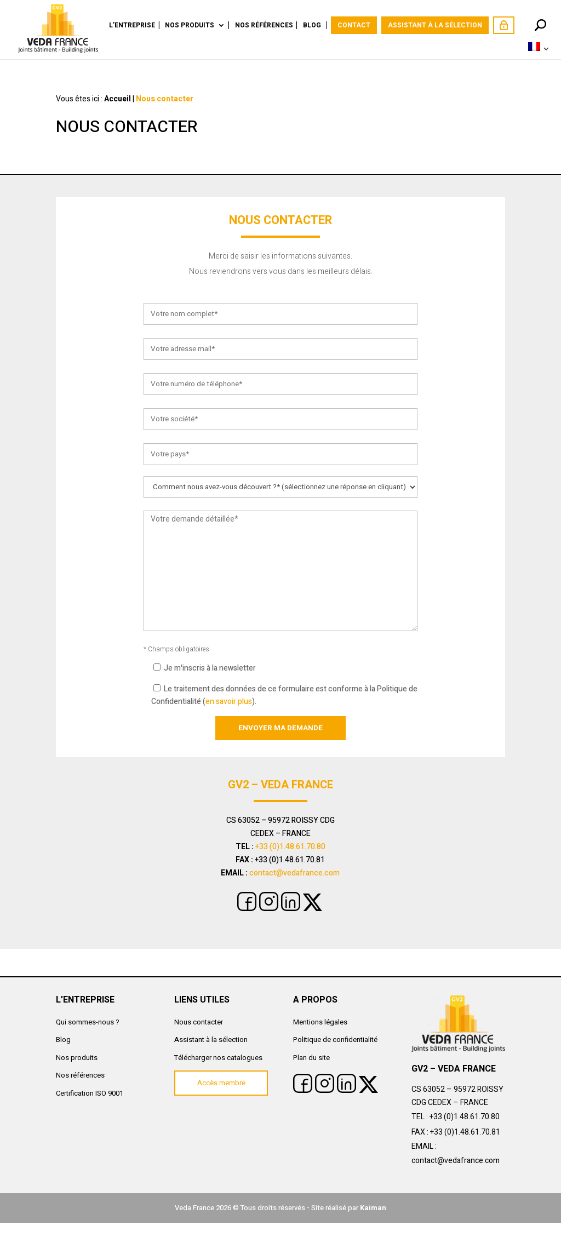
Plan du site (311, 1057)
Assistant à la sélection (435, 25)
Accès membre (504, 25)
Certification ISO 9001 (89, 1093)
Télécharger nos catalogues (218, 1057)
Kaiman (373, 1208)
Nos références (264, 26)
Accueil (117, 99)
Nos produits (189, 26)
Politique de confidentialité (335, 1039)
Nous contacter (198, 1022)
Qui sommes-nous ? (87, 1022)
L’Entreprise (132, 26)
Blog (312, 26)
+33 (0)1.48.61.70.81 (465, 1132)
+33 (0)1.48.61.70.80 (290, 846)
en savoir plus (228, 701)
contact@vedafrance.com (294, 873)
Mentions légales (320, 1022)
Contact (353, 25)
